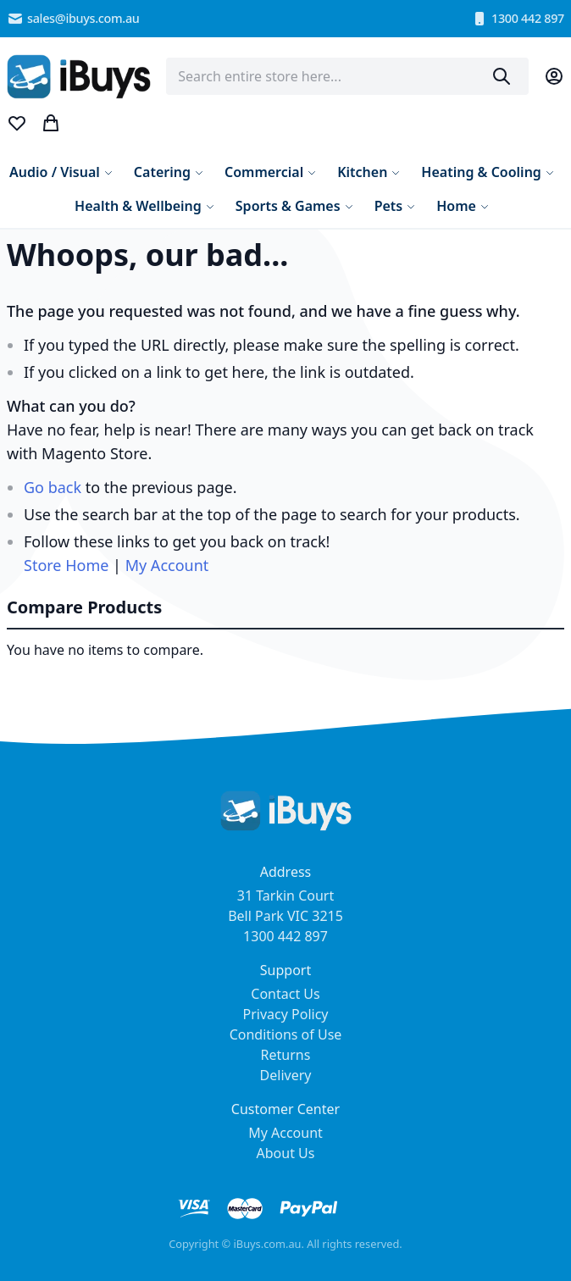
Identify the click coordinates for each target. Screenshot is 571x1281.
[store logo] (79, 76)
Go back (52, 487)
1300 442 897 (517, 18)
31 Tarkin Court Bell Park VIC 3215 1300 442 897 (285, 916)
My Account (167, 565)
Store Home (66, 565)
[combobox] (347, 76)
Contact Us (285, 993)
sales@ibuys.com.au (73, 18)
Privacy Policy (286, 1014)
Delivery (286, 1075)
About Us (286, 1153)
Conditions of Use (286, 1034)
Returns (286, 1054)
